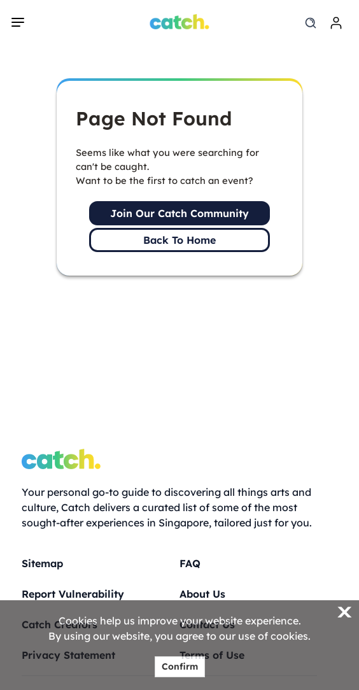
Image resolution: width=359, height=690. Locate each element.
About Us (202, 594)
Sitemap (42, 563)
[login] (336, 23)
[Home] (179, 21)
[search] (310, 23)
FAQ (190, 563)
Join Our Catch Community (179, 213)
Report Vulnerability (73, 594)
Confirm (180, 666)
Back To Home (179, 240)
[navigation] (17, 22)
